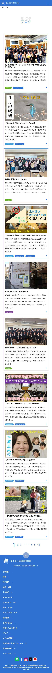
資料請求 (6, 618)
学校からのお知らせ (10, 628)
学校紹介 (6, 572)
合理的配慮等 (7, 648)
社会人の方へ (7, 607)
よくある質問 (7, 638)
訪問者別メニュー (9, 602)
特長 (4, 577)
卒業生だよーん (19, 256)
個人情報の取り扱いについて (13, 643)
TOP (3, 7)
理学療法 (8, 88)
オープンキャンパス (10, 613)
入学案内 (6, 592)
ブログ (5, 633)
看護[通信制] (9, 312)
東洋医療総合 (9, 144)
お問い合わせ (7, 623)
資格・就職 (7, 587)
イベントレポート (18, 88)
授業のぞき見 (19, 536)
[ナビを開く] (48, 3)
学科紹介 (6, 582)
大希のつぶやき (19, 144)
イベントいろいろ (20, 424)
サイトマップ (7, 653)
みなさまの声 (7, 597)
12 (38, 545)
